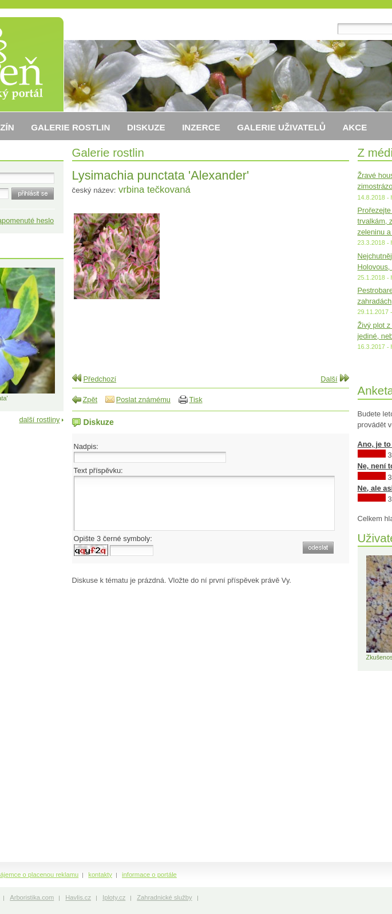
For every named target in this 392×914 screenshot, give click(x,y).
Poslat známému (143, 399)
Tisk (196, 399)
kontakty (100, 874)
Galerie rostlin (108, 152)
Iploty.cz (113, 897)
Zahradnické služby (164, 897)
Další (328, 379)
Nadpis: (86, 446)
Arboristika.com (32, 897)
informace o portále (149, 874)
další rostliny (39, 419)
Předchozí (100, 379)
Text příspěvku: (98, 470)
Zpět (90, 399)
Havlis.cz (78, 897)
